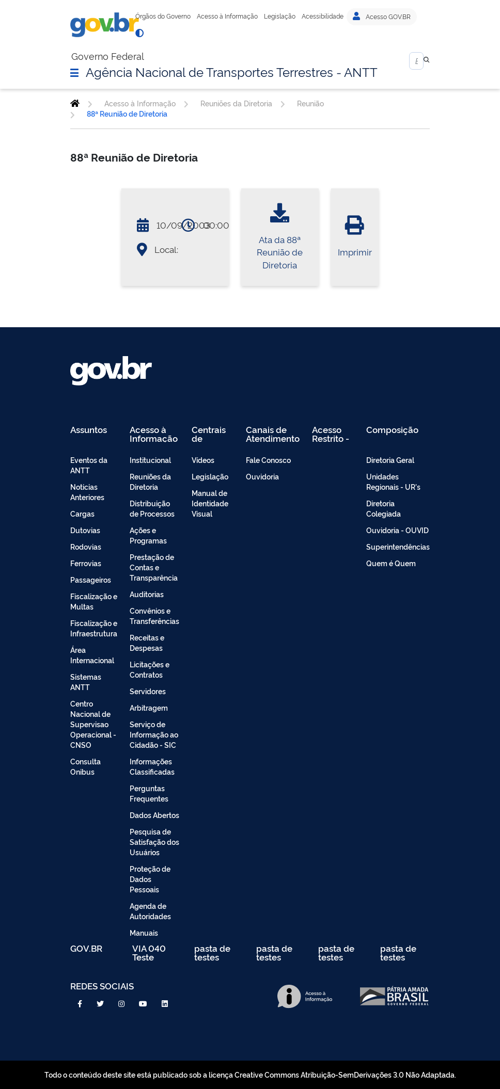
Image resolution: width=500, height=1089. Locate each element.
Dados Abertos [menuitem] (154, 815)
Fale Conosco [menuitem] (268, 460)
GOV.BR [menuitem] (86, 949)
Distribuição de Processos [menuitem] (152, 508)
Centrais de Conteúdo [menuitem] (212, 433)
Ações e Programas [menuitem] (148, 535)
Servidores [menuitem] (148, 691)
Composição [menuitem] (392, 430)
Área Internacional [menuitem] (92, 655)
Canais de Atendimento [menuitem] (273, 433)
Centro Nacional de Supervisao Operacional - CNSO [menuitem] (93, 723)
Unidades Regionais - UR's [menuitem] (393, 481)
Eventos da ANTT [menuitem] (88, 465)
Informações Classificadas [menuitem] (152, 766)
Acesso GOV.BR (382, 16)
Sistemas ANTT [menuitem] (85, 681)
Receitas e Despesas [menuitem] (147, 642)
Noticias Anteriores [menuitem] (87, 492)
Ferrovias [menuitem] (85, 563)
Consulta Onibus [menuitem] (85, 766)
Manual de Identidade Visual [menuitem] (210, 503)
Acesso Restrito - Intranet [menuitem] (330, 433)
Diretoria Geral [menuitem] (390, 460)
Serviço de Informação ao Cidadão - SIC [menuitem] (154, 734)
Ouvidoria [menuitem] (262, 476)
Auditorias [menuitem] (147, 594)
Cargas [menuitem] (82, 513)
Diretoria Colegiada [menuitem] (383, 508)
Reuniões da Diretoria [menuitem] (150, 481)
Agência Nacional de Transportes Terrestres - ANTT (232, 71)
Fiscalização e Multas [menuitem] (93, 601)
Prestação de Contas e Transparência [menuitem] (154, 567)
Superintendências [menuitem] (398, 546)
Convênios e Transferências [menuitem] (154, 615)
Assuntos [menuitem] (88, 430)
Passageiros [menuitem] (90, 579)
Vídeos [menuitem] (203, 460)
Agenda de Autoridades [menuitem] (150, 911)
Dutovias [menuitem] (85, 530)
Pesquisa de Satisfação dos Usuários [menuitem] (154, 841)
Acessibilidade (322, 16)
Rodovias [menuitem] (85, 546)
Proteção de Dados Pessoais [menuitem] (150, 878)
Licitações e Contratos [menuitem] (149, 669)
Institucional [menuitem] (150, 460)
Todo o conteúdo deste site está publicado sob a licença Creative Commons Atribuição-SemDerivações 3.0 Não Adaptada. (250, 1074)
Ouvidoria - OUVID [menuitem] (397, 530)
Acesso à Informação (227, 16)
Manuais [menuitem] (144, 932)
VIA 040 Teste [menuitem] (149, 952)
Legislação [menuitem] (210, 476)
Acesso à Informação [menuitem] (154, 433)
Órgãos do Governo (163, 16)
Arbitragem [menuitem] (149, 707)
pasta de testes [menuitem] (212, 952)
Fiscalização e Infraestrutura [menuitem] (93, 628)
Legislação (279, 16)
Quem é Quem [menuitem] (391, 563)
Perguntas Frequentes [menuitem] (149, 793)
